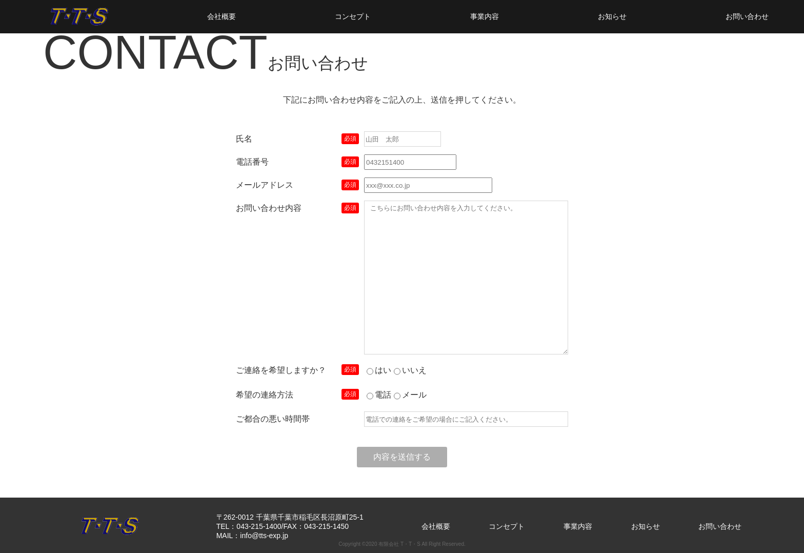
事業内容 (484, 16)
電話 (383, 394)
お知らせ (612, 16)
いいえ (414, 370)
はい (383, 370)
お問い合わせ (747, 16)
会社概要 (221, 16)
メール (414, 394)
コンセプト (353, 16)
